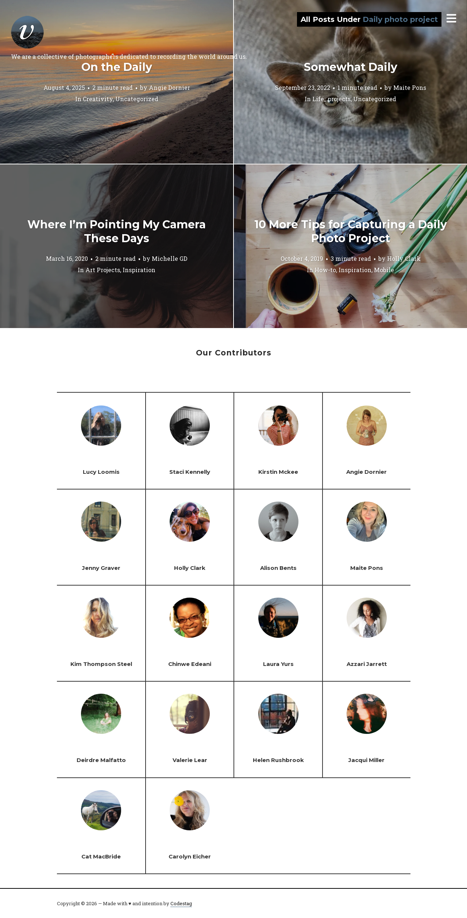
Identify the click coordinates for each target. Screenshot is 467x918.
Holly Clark (404, 258)
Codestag (181, 903)
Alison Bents (278, 567)
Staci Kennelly (189, 471)
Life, (318, 98)
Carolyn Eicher (190, 856)
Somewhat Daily (350, 67)
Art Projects (102, 270)
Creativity (98, 98)
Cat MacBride (101, 856)
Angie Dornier (169, 87)
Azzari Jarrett (367, 663)
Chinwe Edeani (189, 663)
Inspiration (139, 270)
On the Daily (116, 67)
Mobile (384, 270)
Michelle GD (170, 258)
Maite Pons (409, 87)
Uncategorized (136, 98)
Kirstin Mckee (278, 471)
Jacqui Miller (366, 760)
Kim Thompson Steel (101, 663)
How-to (325, 270)
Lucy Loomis (101, 471)
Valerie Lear (190, 760)
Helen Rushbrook (278, 760)
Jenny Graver (101, 567)
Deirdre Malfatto (101, 760)
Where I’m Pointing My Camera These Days (116, 231)
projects (339, 98)
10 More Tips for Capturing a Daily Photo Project (350, 231)
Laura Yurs (278, 663)
